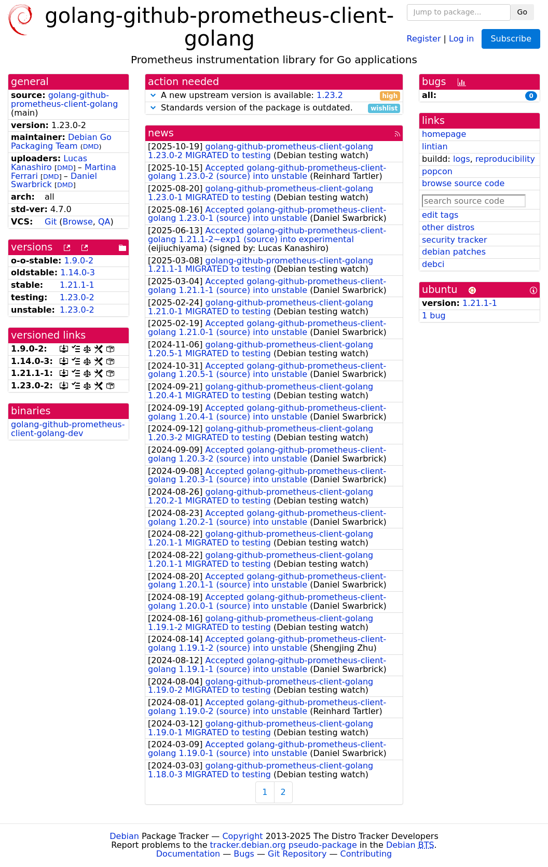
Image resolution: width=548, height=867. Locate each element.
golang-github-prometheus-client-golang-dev (68, 428)
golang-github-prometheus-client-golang (64, 99)
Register (424, 38)
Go (522, 12)
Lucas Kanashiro (49, 162)
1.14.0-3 (77, 272)
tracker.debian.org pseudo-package (283, 845)
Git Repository (297, 854)
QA (104, 222)
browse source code (463, 183)
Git (51, 222)
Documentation (188, 854)
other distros (448, 227)
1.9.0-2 (79, 260)
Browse (77, 222)
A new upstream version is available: (274, 95)
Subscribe (510, 39)
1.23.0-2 (77, 297)
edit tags (440, 215)
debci (433, 264)
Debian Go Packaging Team (61, 141)
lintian (435, 146)
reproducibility (505, 159)
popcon (437, 171)
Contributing (366, 854)
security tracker (454, 240)
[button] (153, 95)
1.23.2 (330, 95)
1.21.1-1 (77, 285)
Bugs (244, 854)
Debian (124, 836)
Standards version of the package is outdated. (274, 108)
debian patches (454, 252)
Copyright (242, 836)
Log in (461, 38)
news (161, 133)
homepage (444, 134)
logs (461, 159)
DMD (91, 146)
